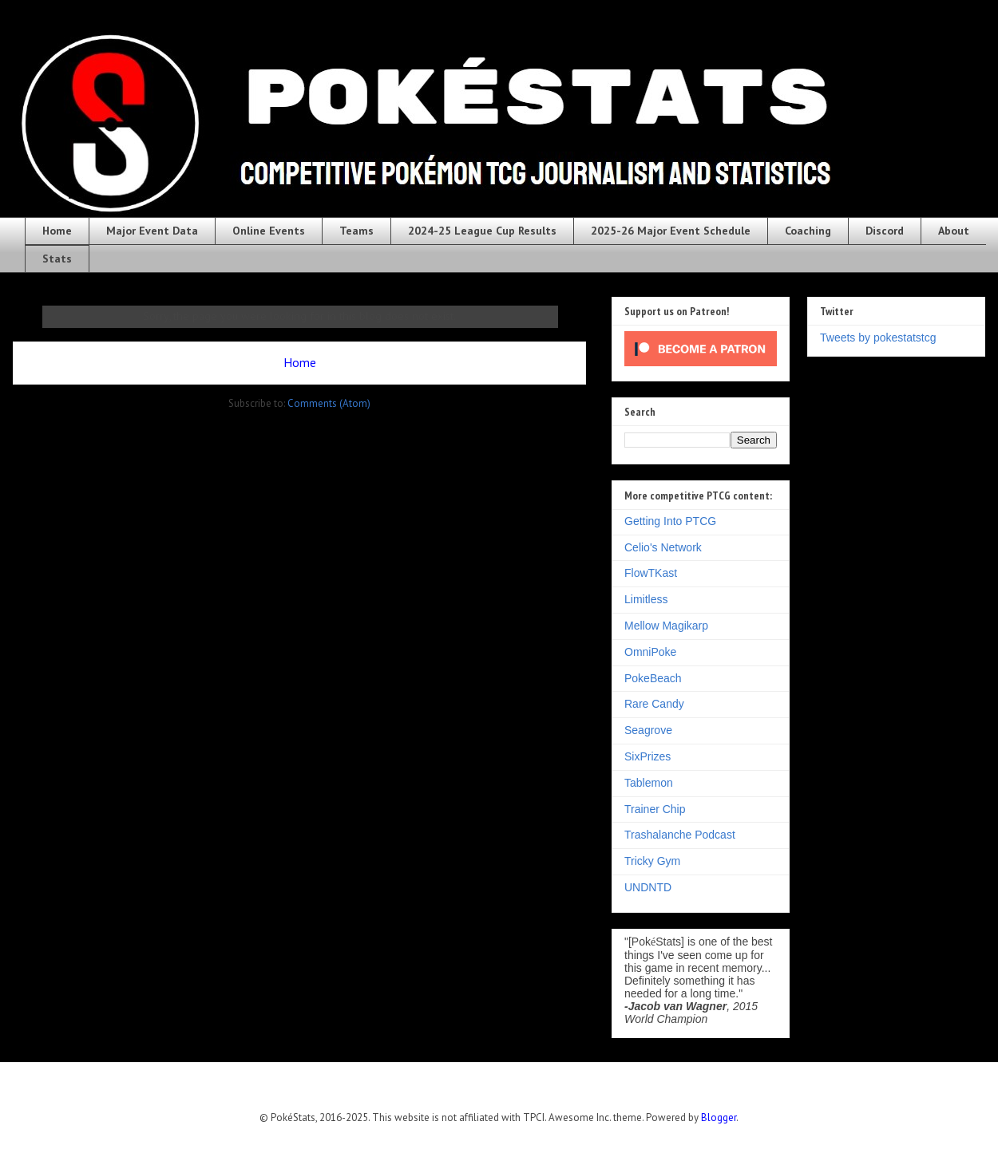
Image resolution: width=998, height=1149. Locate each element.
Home (57, 230)
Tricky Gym (652, 861)
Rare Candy (654, 703)
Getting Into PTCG (670, 521)
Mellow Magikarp (666, 625)
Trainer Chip (655, 809)
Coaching (808, 230)
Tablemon (648, 782)
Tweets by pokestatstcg (878, 337)
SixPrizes (647, 756)
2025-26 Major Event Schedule (670, 230)
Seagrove (648, 730)
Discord (884, 230)
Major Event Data (152, 230)
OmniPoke (650, 652)
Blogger (718, 1117)
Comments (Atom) (328, 403)
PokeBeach (653, 678)
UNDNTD (647, 887)
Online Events (268, 230)
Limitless (645, 599)
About (953, 230)
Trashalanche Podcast (679, 834)
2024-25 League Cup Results (482, 230)
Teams (356, 230)
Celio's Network (663, 547)
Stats (57, 258)
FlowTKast (650, 573)
